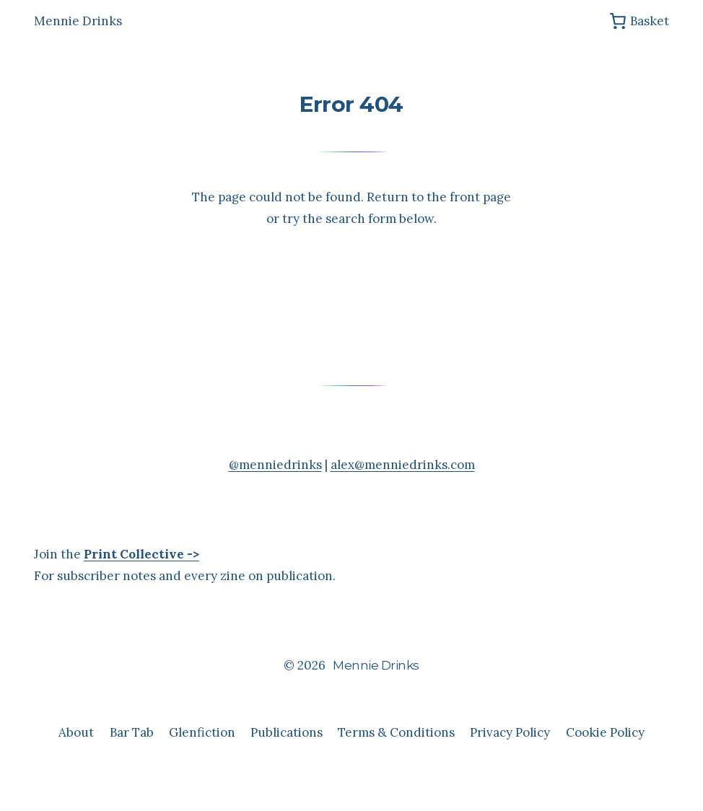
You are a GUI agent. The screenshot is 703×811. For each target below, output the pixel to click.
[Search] (431, 283)
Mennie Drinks (78, 21)
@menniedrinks (275, 465)
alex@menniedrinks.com (403, 465)
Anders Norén (382, 699)
